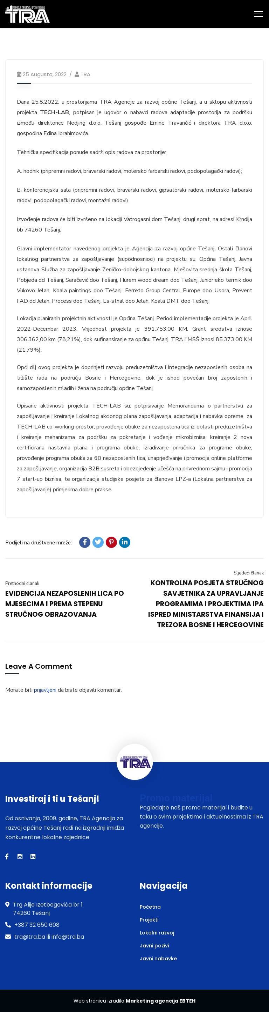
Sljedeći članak (249, 573)
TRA (85, 74)
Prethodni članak (22, 583)
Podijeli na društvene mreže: (38, 542)
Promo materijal (176, 798)
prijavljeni (45, 690)
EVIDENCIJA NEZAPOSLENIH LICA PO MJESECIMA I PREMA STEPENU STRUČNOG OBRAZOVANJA (64, 604)
